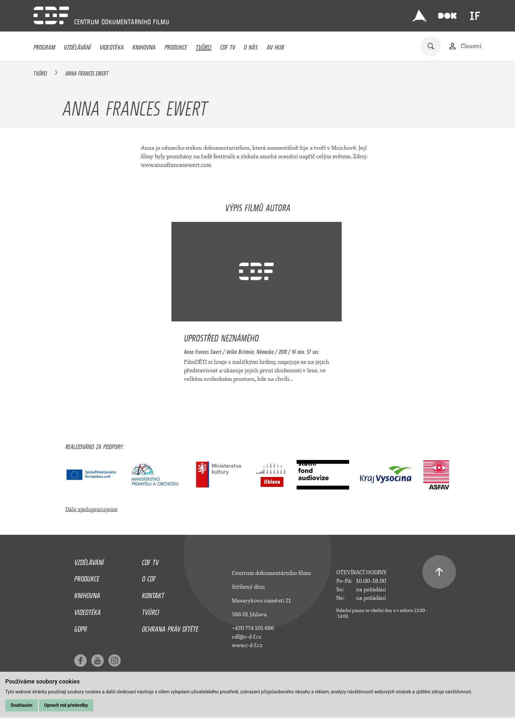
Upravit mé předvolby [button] (66, 705)
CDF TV (227, 45)
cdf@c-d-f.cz (246, 637)
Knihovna (144, 45)
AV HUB (275, 45)
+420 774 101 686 (253, 628)
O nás (251, 45)
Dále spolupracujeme (91, 509)
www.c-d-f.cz (247, 645)
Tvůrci (203, 45)
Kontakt (153, 594)
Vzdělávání (77, 45)
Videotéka (112, 45)
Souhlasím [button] (22, 705)
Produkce (176, 45)
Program (44, 45)
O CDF (149, 577)
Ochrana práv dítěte (170, 627)
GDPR (80, 627)
